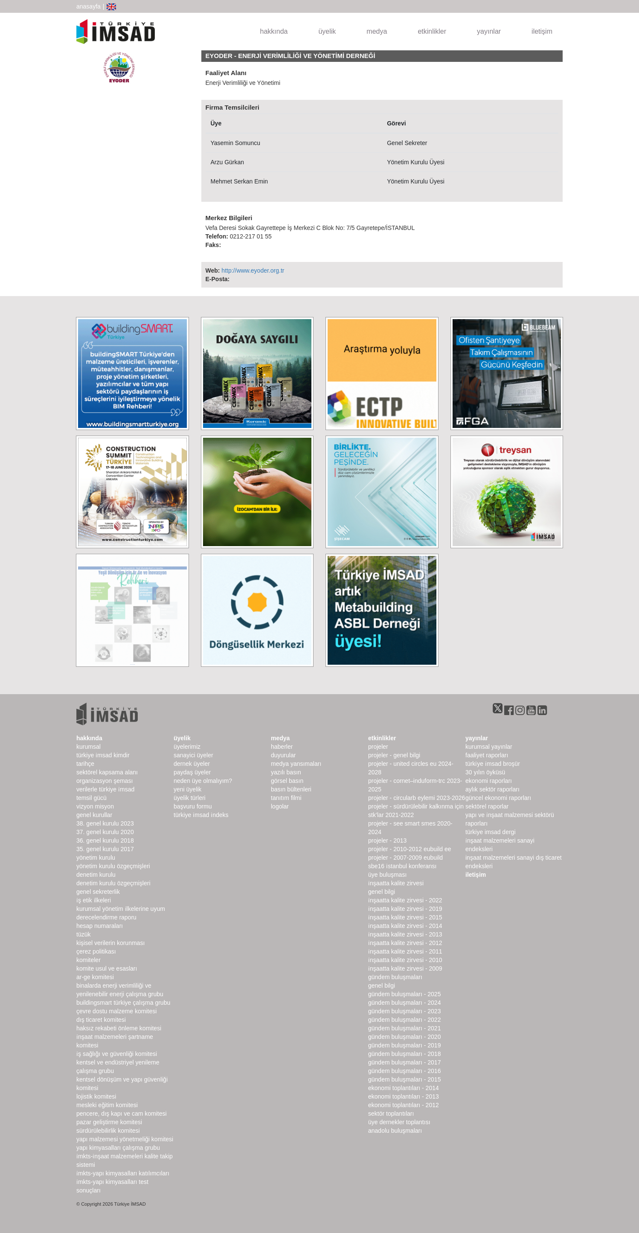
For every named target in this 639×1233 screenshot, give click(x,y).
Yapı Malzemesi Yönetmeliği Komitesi (124, 1139)
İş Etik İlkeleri (93, 900)
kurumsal (88, 746)
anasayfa (88, 6)
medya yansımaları (296, 763)
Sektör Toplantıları (391, 1113)
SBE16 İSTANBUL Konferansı (402, 866)
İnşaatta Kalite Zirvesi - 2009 (405, 968)
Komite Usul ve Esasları (106, 968)
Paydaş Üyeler (192, 772)
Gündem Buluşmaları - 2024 (404, 1002)
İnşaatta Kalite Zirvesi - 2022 (405, 900)
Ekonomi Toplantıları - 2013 (403, 1096)
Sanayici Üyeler (193, 755)
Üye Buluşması (387, 874)
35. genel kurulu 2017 (105, 849)
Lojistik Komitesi (96, 1096)
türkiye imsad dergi (490, 832)
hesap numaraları (99, 925)
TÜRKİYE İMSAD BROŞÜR (492, 763)
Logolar (280, 806)
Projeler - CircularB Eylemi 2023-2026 (416, 797)
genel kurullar (94, 814)
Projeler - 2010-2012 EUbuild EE (409, 849)
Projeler (378, 746)
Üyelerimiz (187, 746)
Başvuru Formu (193, 806)
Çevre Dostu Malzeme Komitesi (116, 1011)
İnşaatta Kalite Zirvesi (396, 883)
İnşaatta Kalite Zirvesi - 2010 (405, 960)
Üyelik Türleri (190, 797)
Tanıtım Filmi (286, 797)
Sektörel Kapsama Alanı (107, 772)
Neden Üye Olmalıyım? (203, 780)
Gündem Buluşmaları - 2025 (404, 994)
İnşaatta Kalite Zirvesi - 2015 (405, 917)
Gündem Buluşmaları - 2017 (404, 1062)
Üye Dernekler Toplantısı (399, 1122)
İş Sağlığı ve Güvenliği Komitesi (116, 1053)
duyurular (283, 755)
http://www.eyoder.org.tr (252, 270)
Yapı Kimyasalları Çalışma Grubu (118, 1147)
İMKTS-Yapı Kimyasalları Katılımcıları (122, 1173)
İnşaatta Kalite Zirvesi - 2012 (405, 942)
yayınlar (489, 31)
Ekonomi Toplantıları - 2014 (403, 1088)
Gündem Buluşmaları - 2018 (404, 1053)
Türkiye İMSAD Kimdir (103, 755)
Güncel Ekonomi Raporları (498, 797)
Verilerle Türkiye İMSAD (105, 789)
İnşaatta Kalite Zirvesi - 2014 (405, 925)
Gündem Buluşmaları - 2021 (404, 1028)
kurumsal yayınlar (488, 746)
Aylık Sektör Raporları (492, 789)
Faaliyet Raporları (486, 755)
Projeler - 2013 (387, 840)
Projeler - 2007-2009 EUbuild (405, 857)
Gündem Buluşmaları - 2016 (404, 1070)
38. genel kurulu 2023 (105, 823)
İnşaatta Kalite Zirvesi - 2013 (405, 934)
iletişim (542, 31)
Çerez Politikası (96, 951)
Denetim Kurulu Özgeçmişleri (113, 883)
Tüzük (83, 934)
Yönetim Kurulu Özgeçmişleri (113, 866)
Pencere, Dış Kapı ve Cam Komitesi (121, 1113)
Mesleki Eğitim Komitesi (107, 1105)
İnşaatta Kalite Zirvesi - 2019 (405, 908)
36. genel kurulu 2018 (105, 840)
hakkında (274, 31)
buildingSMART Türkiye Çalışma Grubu (123, 1002)
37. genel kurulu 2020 (105, 832)
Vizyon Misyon (95, 806)
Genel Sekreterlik (98, 891)
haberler (282, 746)
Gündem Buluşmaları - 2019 (404, 1045)
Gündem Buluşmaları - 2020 (404, 1036)
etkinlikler (432, 31)
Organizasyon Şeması (104, 780)
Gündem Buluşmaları (395, 977)
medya (376, 31)
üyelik (327, 31)
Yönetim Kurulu (95, 857)
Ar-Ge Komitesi (95, 977)
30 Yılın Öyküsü (485, 772)
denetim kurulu (96, 874)
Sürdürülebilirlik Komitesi (108, 1130)
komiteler (88, 960)
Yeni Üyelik (187, 789)
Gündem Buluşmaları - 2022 (404, 1019)
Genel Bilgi (381, 891)
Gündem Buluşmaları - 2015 (404, 1079)
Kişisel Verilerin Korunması (110, 942)
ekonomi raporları (488, 780)
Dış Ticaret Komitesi (101, 1019)
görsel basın (287, 780)
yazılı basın (286, 772)
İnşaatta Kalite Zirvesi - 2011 (405, 951)
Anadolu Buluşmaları (395, 1130)
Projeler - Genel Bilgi (394, 755)
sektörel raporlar (486, 806)
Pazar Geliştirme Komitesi (109, 1122)
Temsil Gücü (91, 797)
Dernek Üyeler (192, 763)
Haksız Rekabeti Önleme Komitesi (118, 1028)
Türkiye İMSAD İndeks (201, 814)
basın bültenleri (291, 789)
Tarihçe (85, 763)
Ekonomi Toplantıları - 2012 (403, 1105)
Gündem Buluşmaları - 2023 (404, 1011)
